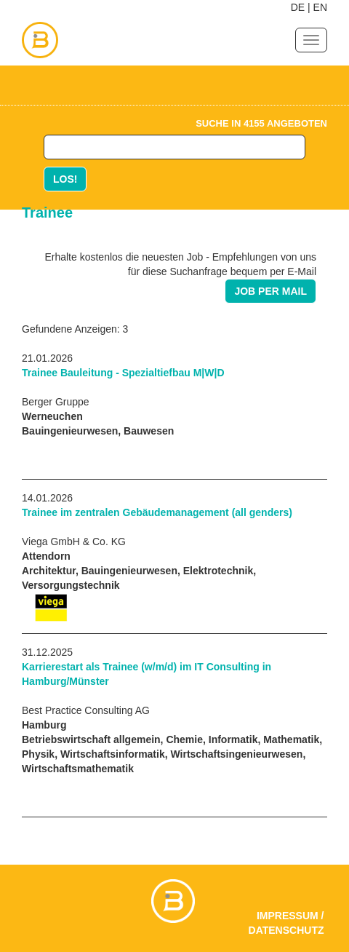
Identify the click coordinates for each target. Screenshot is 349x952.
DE (298, 7)
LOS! (65, 179)
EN (320, 7)
